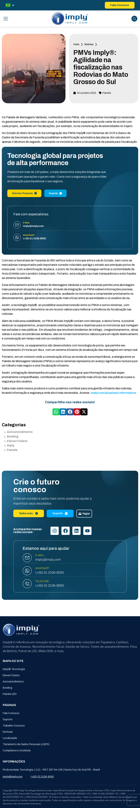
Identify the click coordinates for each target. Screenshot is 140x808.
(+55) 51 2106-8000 (49, 572)
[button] (55, 411)
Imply (9, 445)
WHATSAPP (42, 568)
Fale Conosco (11, 713)
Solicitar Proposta (24, 193)
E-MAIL (39, 555)
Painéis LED (10, 694)
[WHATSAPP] (27, 570)
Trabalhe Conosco (14, 725)
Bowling (11, 436)
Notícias (89, 44)
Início (76, 44)
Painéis (106, 93)
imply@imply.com (48, 559)
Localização (10, 738)
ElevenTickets (16, 441)
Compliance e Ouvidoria (16, 750)
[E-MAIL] (27, 557)
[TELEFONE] (27, 583)
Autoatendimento (19, 431)
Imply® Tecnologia (14, 669)
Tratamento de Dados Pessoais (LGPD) (26, 744)
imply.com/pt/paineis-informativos (113, 392)
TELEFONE (42, 581)
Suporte (55, 193)
